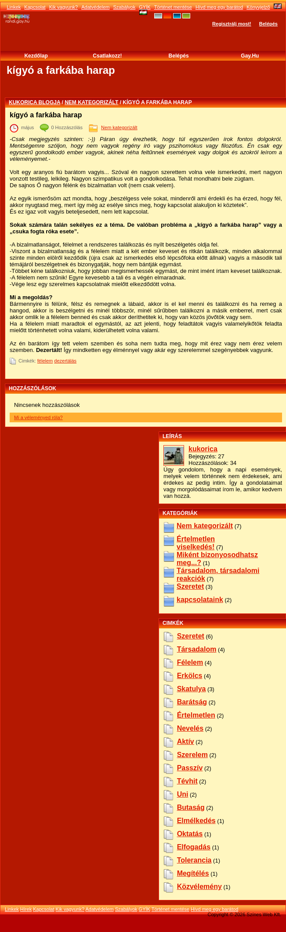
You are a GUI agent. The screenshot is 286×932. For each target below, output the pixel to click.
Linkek (14, 7)
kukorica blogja (34, 102)
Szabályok (124, 7)
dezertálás (65, 360)
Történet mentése (173, 7)
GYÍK (144, 7)
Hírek (26, 909)
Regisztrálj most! (231, 23)
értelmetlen (196, 715)
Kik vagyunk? (63, 7)
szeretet (190, 636)
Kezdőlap (35, 56)
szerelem (192, 754)
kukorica (202, 449)
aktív (185, 741)
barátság (192, 702)
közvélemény (199, 886)
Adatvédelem (95, 7)
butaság (191, 807)
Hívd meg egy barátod (219, 7)
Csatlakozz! (107, 56)
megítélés (193, 873)
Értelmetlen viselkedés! (196, 543)
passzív (190, 768)
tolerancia (194, 860)
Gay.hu (250, 56)
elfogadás (193, 847)
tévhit (187, 781)
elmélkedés (196, 820)
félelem (45, 360)
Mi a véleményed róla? (38, 417)
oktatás (190, 834)
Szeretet (190, 586)
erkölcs (190, 675)
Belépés (268, 23)
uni (182, 794)
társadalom (197, 649)
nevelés (190, 728)
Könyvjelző (258, 7)
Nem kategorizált (91, 102)
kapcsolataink (200, 599)
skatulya (191, 689)
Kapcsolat (34, 7)
